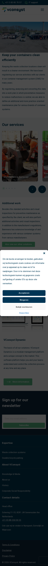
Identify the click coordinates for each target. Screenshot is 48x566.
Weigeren (24, 300)
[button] (44, 253)
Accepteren (24, 293)
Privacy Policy (24, 313)
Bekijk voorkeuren (24, 307)
